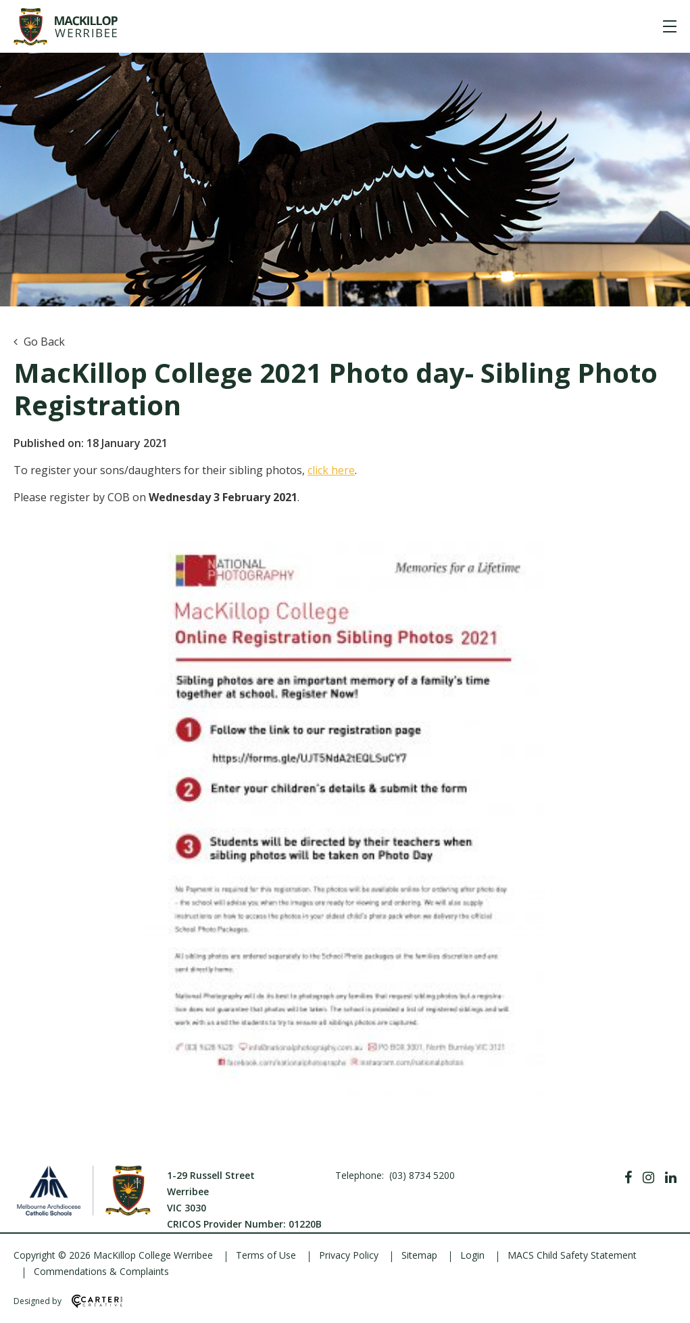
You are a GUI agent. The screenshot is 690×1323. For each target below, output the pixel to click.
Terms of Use (266, 1255)
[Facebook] (628, 1177)
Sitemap (419, 1255)
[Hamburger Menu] (670, 26)
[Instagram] (648, 1177)
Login (472, 1255)
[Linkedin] (670, 1177)
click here (331, 470)
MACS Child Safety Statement (572, 1255)
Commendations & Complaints (101, 1271)
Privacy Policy (348, 1255)
